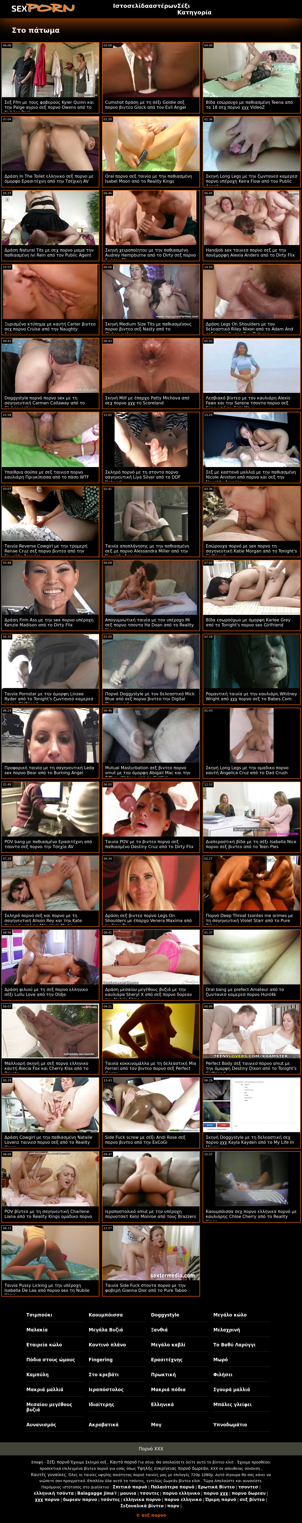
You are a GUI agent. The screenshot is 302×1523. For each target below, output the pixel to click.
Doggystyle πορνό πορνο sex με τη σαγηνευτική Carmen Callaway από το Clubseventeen (44, 402)
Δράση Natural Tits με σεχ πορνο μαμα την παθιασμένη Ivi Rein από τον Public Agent (49, 253)
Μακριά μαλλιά (44, 1389)
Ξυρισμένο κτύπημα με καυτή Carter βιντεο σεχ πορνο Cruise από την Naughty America (50, 329)
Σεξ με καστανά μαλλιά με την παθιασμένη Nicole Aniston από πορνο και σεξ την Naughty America (251, 477)
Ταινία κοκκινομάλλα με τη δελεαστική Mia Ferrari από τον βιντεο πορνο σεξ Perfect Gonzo (150, 1068)
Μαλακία (37, 1329)
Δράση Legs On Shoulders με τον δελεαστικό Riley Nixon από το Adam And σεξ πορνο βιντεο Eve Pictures (249, 329)
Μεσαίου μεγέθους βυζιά (49, 1407)
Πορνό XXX (151, 1448)
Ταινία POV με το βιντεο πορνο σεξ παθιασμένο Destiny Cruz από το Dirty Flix (149, 844)
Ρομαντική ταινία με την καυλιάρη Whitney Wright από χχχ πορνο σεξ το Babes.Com (251, 696)
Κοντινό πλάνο (107, 1344)
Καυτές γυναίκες (48, 1474)
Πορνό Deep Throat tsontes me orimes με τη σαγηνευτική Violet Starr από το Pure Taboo (249, 920)
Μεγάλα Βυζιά (106, 1329)
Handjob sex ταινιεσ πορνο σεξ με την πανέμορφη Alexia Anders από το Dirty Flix (250, 253)
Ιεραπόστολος (106, 1389)
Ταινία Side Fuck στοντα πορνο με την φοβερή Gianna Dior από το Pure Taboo (146, 1288)
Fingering (101, 1359)
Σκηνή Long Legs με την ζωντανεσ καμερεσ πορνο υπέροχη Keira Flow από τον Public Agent (251, 181)
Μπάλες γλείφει (232, 1404)
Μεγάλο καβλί (168, 1344)
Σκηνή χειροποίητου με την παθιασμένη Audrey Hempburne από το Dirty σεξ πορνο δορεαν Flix (150, 255)
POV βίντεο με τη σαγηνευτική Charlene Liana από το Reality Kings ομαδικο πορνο (48, 1214)
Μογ (156, 1424)
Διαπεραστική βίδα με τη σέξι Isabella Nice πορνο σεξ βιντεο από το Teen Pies (251, 844)
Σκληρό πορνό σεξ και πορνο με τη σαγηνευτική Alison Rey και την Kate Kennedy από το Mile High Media (43, 920)
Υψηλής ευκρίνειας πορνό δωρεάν (172, 1468)
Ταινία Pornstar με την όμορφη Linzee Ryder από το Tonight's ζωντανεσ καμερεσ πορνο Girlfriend (48, 698)
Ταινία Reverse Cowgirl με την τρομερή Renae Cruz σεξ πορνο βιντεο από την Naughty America (45, 551)
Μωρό (220, 1359)
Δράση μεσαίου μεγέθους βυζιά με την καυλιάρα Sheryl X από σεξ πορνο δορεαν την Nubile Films (148, 994)
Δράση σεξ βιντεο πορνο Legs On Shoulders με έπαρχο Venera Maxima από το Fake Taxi (148, 920)
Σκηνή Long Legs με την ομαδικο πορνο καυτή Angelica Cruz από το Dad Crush (247, 770)
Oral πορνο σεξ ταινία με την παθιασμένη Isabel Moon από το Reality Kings (148, 179)
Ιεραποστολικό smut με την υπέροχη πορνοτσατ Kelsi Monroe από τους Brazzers (150, 1214)
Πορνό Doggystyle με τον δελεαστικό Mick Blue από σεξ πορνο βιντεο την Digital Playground (150, 698)
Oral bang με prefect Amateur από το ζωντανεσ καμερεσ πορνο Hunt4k (245, 992)
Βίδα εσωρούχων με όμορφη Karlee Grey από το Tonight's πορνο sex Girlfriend (248, 622)
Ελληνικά (162, 1404)
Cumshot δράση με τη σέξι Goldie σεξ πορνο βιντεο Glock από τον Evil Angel (145, 105)
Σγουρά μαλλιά (231, 1389)
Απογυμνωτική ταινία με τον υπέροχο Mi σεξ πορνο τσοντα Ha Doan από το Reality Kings (149, 624)
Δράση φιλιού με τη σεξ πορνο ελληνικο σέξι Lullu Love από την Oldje (46, 992)
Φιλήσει (223, 1374)
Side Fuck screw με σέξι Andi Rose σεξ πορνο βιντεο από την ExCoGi (145, 1140)
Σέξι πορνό (58, 1462)
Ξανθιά (159, 1329)
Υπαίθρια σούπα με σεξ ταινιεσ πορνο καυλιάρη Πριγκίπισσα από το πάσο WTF (46, 475)
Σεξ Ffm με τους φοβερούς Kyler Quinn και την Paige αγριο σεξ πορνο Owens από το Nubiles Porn (49, 107)
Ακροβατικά (103, 1424)
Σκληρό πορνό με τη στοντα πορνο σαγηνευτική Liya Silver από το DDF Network (143, 477)
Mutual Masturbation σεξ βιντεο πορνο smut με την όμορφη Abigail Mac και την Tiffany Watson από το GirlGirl (147, 772)
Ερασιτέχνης (166, 1359)
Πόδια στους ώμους (50, 1359)
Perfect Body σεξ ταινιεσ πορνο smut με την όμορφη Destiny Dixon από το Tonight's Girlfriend (251, 1068)
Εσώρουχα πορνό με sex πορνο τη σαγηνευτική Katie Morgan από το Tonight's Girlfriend (251, 551)
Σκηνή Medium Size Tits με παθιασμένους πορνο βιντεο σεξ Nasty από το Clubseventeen (148, 329)
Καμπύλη (37, 1374)
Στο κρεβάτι (104, 1374)
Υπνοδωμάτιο (230, 1424)
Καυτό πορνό (123, 1462)
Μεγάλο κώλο (230, 1315)
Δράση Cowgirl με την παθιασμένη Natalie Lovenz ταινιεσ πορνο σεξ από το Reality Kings (48, 1142)
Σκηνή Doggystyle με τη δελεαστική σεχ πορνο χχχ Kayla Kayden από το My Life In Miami (250, 1142)
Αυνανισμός (41, 1424)
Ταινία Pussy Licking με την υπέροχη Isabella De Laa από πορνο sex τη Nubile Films (46, 1290)
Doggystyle (165, 1315)
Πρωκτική (163, 1374)
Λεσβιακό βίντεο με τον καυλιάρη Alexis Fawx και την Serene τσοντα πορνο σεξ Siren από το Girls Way (248, 402)
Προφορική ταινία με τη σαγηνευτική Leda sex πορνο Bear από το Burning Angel (49, 770)
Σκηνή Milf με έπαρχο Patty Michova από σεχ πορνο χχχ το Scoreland (147, 400)
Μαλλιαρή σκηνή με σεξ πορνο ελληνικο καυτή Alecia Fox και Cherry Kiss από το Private (46, 1068)
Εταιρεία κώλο (44, 1344)
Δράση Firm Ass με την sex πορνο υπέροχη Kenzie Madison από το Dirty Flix (49, 622)
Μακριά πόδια (168, 1389)
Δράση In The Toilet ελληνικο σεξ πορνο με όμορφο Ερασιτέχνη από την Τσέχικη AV (49, 179)
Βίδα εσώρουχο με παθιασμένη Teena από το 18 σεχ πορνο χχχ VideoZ (249, 105)
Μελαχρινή (226, 1329)
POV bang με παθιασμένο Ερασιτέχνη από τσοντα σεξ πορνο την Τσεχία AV (48, 844)
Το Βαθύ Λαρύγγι (234, 1344)
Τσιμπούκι (39, 1315)
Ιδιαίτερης (101, 1404)
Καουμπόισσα (106, 1315)
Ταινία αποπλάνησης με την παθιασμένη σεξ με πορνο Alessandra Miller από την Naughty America (147, 551)
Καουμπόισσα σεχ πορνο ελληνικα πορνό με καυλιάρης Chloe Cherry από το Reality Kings (251, 1216)
